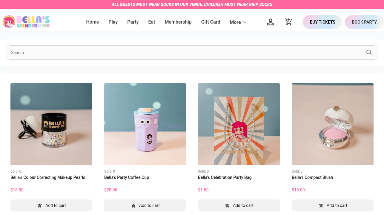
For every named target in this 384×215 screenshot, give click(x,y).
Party (133, 22)
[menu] (166, 22)
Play (113, 22)
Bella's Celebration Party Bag (224, 177)
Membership (178, 22)
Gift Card (210, 22)
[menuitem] (93, 22)
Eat (151, 22)
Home (92, 22)
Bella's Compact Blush (312, 177)
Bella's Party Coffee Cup (126, 177)
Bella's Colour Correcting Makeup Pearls (47, 177)
